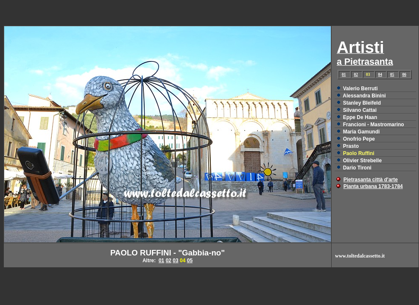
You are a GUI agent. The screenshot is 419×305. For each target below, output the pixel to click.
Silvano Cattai (360, 110)
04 (380, 74)
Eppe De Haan (360, 117)
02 (356, 74)
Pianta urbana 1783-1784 (373, 186)
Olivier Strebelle (362, 161)
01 (344, 74)
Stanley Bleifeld (362, 103)
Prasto (351, 146)
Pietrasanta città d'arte (371, 180)
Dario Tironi (357, 168)
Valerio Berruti (360, 89)
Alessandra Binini (364, 96)
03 (175, 260)
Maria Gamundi (361, 132)
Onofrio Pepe (359, 139)
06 (404, 74)
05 (392, 74)
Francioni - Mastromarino (373, 125)
